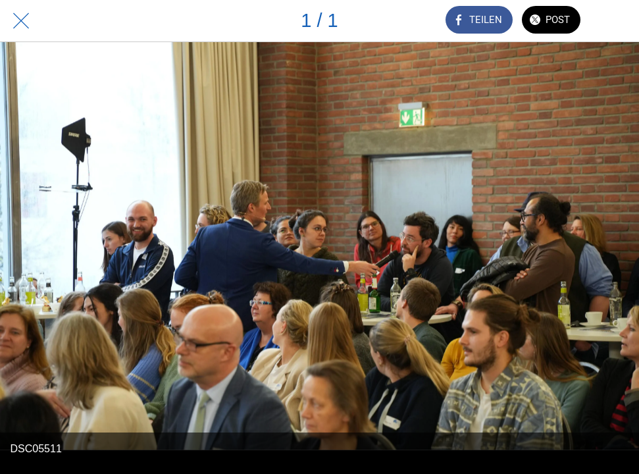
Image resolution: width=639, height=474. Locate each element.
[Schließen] (21, 21)
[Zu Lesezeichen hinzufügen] (618, 21)
